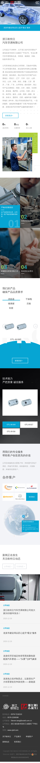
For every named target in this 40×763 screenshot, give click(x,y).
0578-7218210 (16, 715)
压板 (29, 303)
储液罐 (11, 303)
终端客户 (29, 738)
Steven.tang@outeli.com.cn (21, 722)
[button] (4, 327)
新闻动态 (5, 743)
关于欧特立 (6, 738)
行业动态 (21, 568)
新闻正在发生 (10, 556)
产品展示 (17, 738)
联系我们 (32, 498)
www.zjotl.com (13, 731)
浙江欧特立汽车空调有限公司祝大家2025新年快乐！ (20, 28)
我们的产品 (8, 288)
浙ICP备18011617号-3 (23, 755)
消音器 (11, 299)
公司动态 (8, 568)
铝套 (11, 308)
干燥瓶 (29, 299)
